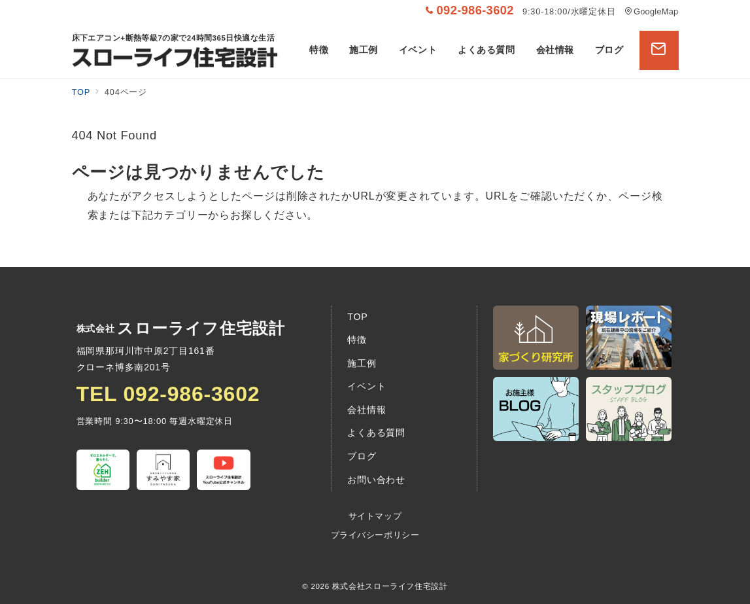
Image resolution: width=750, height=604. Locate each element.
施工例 (361, 363)
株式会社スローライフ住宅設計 (390, 586)
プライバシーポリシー (375, 535)
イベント (366, 386)
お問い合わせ (376, 479)
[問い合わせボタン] (659, 50)
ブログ (361, 456)
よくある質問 (376, 432)
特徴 (357, 339)
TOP (357, 316)
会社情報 (366, 409)
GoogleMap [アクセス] (651, 11)
